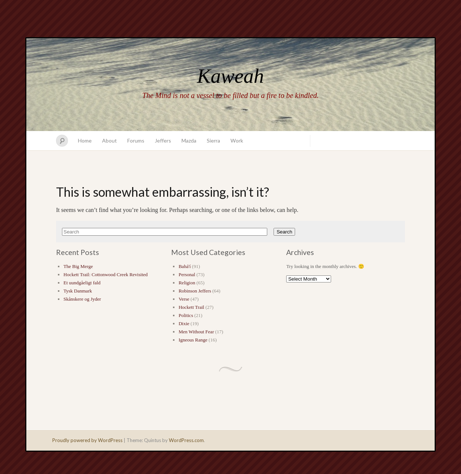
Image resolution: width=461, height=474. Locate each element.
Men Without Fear (196, 331)
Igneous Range (193, 340)
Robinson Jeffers (195, 291)
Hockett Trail (191, 307)
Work (236, 140)
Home (85, 140)
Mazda (189, 140)
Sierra (213, 140)
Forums (135, 140)
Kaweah (230, 76)
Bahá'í (185, 266)
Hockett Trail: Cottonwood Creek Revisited (105, 274)
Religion (187, 282)
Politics (186, 315)
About (109, 140)
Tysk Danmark (77, 291)
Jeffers (163, 140)
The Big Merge (78, 266)
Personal (187, 274)
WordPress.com (186, 440)
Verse (184, 299)
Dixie (184, 323)
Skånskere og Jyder (82, 299)
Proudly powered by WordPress (87, 440)
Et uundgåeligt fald (82, 282)
